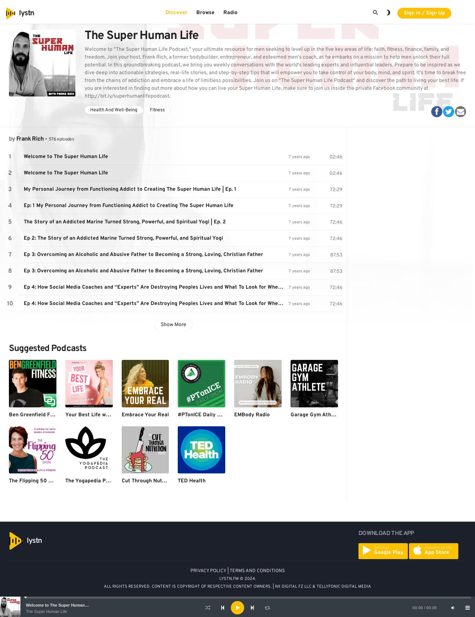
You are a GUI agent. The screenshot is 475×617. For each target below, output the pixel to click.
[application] (237, 607)
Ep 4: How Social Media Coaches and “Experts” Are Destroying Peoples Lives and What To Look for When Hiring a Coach (156, 287)
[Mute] (452, 607)
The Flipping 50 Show (35, 481)
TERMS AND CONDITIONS (257, 571)
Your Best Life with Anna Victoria (106, 415)
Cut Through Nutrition (148, 481)
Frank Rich (30, 139)
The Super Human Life (46, 611)
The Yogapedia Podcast (93, 481)
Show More (173, 325)
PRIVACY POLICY (208, 571)
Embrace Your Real (145, 415)
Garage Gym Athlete (316, 415)
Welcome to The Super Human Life (59, 605)
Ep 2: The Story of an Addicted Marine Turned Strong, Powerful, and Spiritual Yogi (123, 238)
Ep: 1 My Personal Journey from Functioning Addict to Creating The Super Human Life (128, 206)
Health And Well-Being (113, 110)
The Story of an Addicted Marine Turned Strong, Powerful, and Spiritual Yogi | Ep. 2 (125, 222)
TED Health (192, 481)
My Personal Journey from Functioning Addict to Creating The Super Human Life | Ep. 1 (130, 189)
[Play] (237, 607)
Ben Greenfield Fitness (37, 415)
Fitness (157, 110)
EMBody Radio (252, 415)
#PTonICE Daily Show (204, 415)
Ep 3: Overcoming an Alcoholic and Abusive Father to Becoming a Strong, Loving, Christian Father (143, 255)
